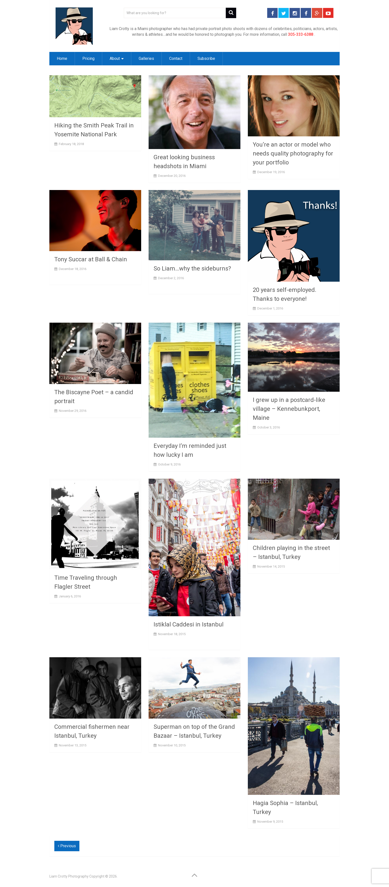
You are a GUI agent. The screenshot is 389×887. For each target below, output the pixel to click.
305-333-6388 (300, 34)
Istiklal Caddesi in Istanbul (189, 624)
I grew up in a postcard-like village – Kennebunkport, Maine (289, 408)
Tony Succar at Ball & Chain (90, 259)
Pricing (88, 58)
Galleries (146, 58)
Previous (67, 846)
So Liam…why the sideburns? (192, 268)
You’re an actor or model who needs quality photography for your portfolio (293, 153)
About (115, 58)
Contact (175, 58)
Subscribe (206, 58)
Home (62, 58)
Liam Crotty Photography (69, 876)
